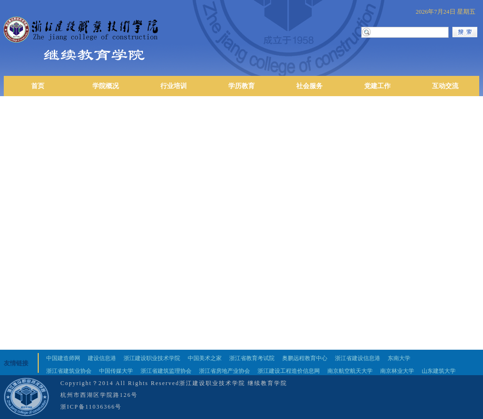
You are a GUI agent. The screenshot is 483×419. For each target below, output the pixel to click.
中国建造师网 (63, 358)
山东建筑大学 (439, 371)
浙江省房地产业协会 (224, 371)
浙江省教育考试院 (252, 358)
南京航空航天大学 (350, 371)
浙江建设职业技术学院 (152, 358)
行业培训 (173, 86)
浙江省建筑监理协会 (166, 371)
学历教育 (241, 86)
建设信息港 (102, 358)
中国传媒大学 (116, 371)
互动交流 (445, 86)
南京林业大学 (397, 371)
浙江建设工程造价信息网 (289, 371)
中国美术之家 (205, 358)
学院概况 (105, 86)
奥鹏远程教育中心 (304, 358)
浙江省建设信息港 (357, 358)
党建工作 (377, 86)
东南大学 (399, 358)
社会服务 (309, 86)
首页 (37, 86)
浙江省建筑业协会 (69, 371)
